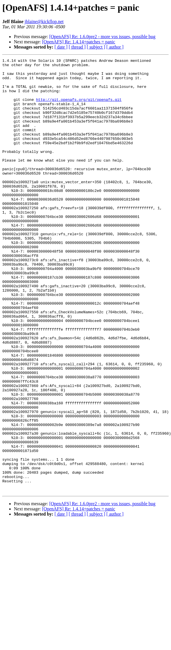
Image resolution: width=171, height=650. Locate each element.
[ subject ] (96, 47)
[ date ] (61, 47)
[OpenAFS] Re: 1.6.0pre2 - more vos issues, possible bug (102, 36)
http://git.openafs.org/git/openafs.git (78, 108)
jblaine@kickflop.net (44, 21)
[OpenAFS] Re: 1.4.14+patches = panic (78, 41)
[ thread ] (77, 47)
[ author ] (115, 47)
